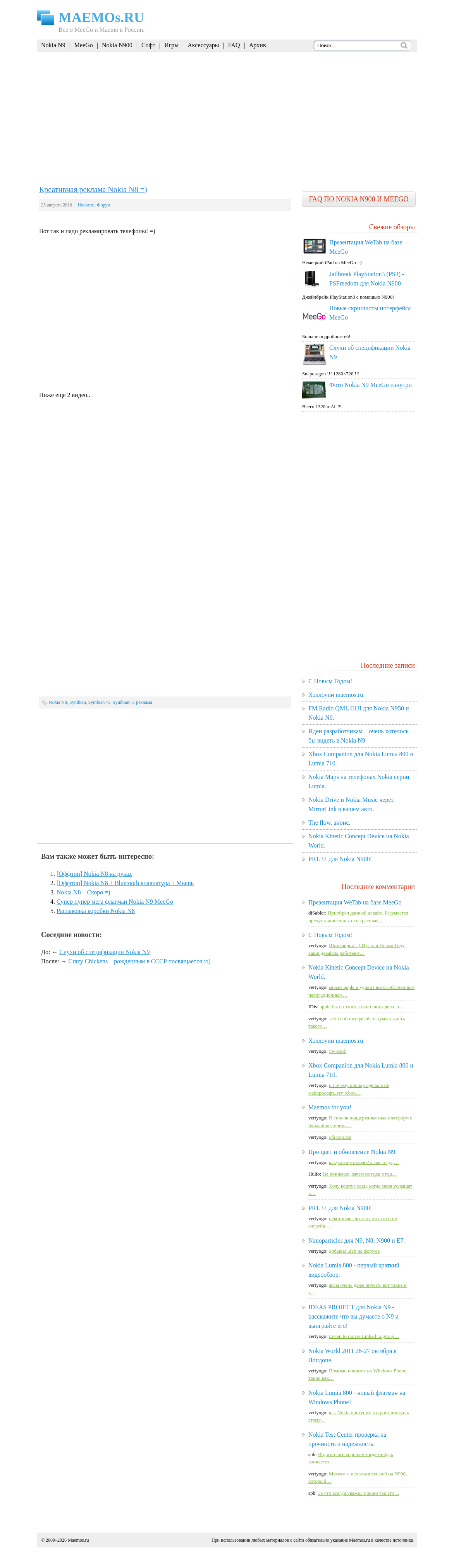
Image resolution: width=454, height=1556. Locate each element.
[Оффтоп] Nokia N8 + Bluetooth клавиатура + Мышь (125, 883)
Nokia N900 (117, 45)
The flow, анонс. (329, 822)
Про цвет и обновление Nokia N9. (352, 1152)
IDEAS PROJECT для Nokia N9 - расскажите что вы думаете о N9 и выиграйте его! (353, 1316)
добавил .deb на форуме (354, 1251)
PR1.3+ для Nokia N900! (340, 859)
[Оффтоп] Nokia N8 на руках (94, 873)
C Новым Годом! (330, 681)
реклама (144, 702)
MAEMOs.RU (101, 17)
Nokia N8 (58, 702)
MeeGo (83, 45)
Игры (171, 45)
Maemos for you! (329, 1107)
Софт (148, 45)
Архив (257, 45)
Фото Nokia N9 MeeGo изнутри (370, 385)
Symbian (77, 702)
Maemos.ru (78, 1540)
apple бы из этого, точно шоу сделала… (362, 1006)
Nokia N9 (53, 45)
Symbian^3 (123, 702)
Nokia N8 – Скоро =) (83, 892)
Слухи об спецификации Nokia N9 (104, 952)
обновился (340, 1137)
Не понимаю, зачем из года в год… (359, 1174)
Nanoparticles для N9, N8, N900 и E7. (356, 1240)
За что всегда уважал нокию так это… (358, 1493)
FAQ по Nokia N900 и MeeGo (358, 199)
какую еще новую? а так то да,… (364, 1162)
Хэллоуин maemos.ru (335, 694)
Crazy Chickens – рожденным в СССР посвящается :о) (140, 961)
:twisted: (337, 1051)
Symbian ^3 (99, 702)
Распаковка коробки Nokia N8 (96, 911)
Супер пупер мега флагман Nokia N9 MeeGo (115, 901)
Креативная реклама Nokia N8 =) (93, 189)
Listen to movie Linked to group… (364, 1336)
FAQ (234, 45)
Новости (86, 205)
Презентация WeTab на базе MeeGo (355, 902)
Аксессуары (203, 45)
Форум (103, 205)
